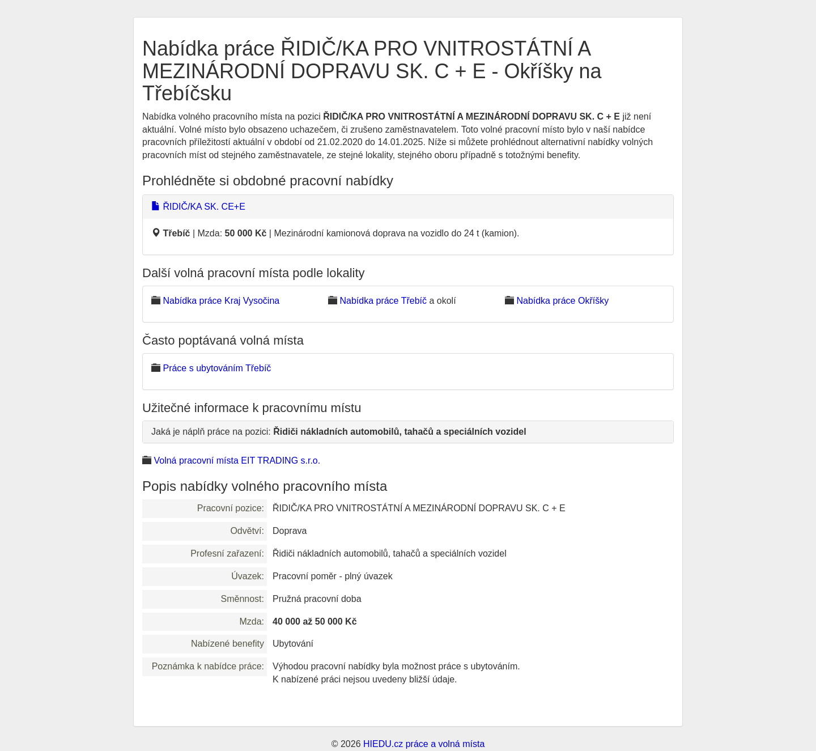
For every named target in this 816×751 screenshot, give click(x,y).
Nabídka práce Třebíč (383, 301)
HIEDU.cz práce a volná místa (423, 744)
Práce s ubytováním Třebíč (217, 368)
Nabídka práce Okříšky (562, 301)
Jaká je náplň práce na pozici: (338, 431)
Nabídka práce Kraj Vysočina (221, 301)
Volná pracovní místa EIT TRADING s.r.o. (237, 460)
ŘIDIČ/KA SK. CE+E (198, 206)
